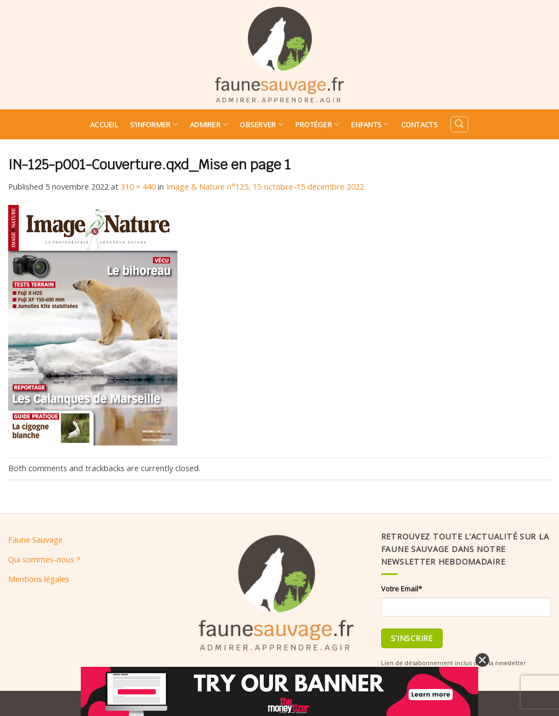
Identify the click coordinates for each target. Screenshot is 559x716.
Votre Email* (401, 589)
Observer (261, 124)
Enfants (370, 124)
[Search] (459, 124)
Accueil (104, 125)
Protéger (317, 124)
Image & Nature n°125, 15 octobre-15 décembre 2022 (265, 186)
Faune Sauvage (35, 539)
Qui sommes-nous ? (44, 559)
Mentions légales (38, 578)
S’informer (154, 124)
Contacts (419, 125)
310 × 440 (138, 186)
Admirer (209, 124)
